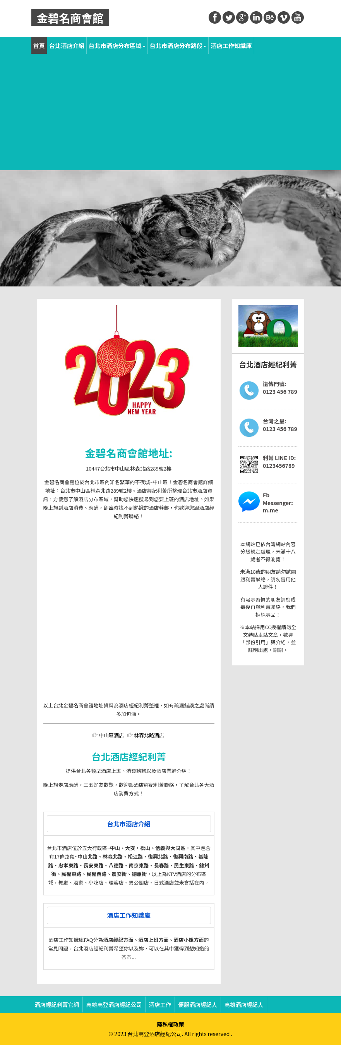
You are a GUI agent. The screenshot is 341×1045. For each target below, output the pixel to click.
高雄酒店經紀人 (244, 1004)
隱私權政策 (170, 1024)
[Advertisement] (170, 112)
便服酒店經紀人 (198, 1004)
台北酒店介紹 (66, 45)
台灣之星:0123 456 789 (280, 425)
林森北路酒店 (149, 735)
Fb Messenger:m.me (278, 502)
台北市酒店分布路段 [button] (178, 45)
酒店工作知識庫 (231, 45)
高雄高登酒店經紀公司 (114, 1004)
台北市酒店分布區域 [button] (117, 45)
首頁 (39, 45)
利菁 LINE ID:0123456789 (279, 461)
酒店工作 (160, 1004)
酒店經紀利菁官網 (56, 1004)
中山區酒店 (111, 735)
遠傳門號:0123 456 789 (280, 387)
